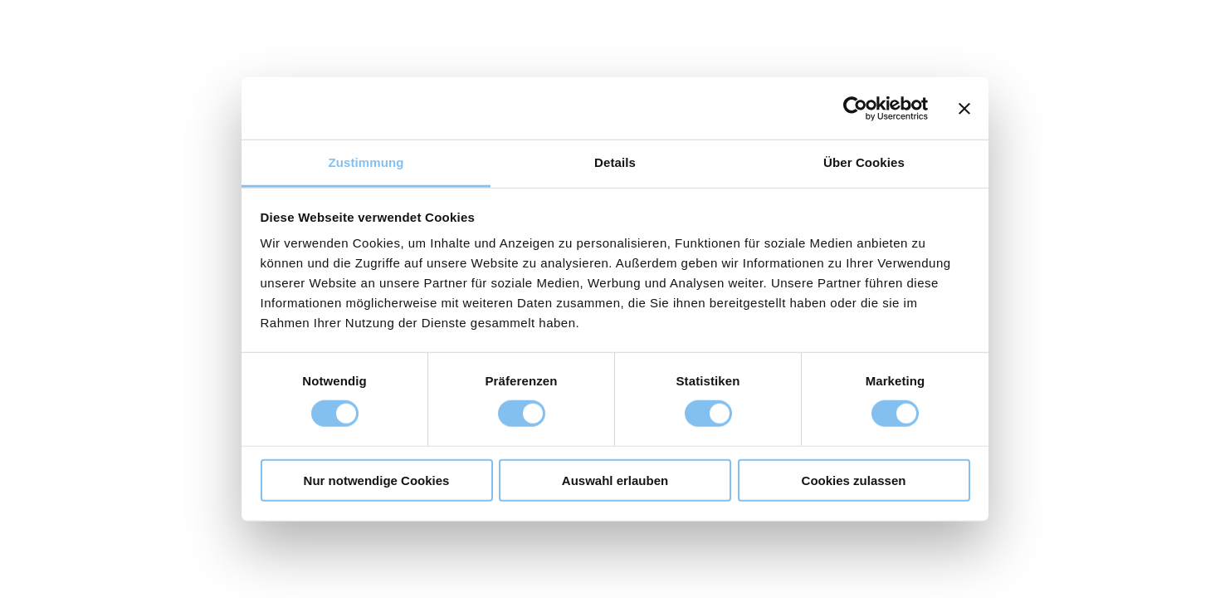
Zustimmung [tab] (366, 162)
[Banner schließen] (964, 108)
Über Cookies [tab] (864, 162)
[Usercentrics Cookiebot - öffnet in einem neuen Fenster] (855, 108)
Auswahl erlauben (615, 480)
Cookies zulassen (854, 480)
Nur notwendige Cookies (377, 480)
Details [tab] (615, 162)
